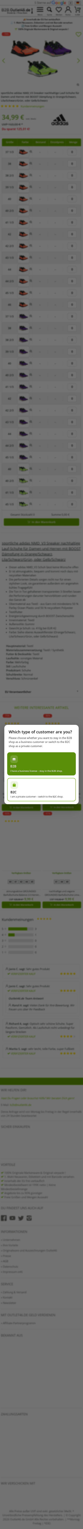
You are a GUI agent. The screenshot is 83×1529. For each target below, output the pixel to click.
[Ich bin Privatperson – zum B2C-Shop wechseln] (41, 789)
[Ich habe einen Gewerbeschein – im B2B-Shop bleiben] (41, 763)
